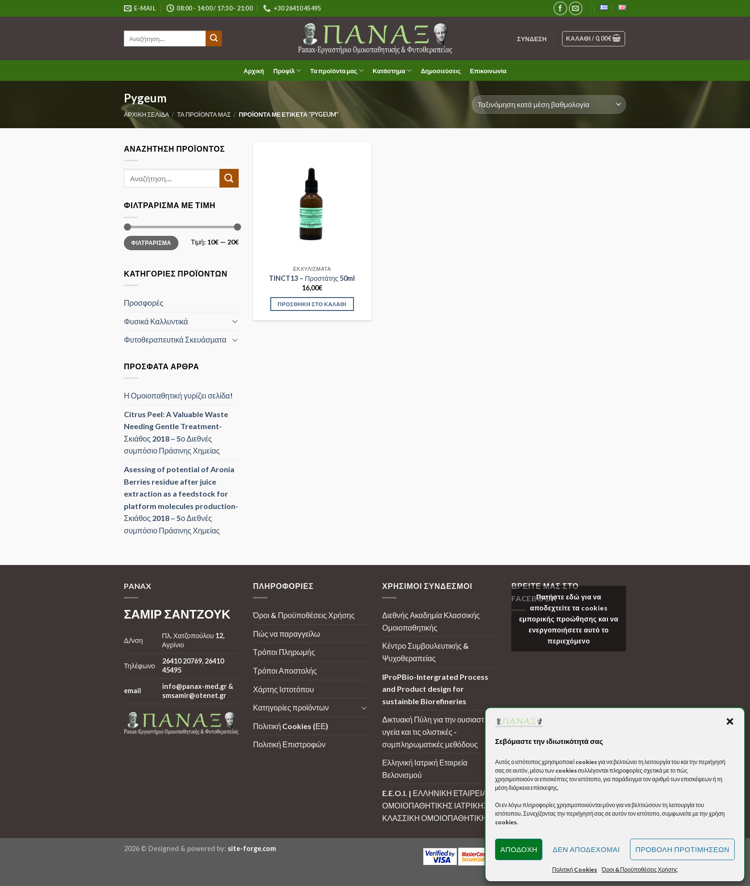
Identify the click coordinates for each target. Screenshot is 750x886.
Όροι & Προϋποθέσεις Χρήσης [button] (640, 869)
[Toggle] (235, 321)
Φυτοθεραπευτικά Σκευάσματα (175, 339)
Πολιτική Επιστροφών (289, 744)
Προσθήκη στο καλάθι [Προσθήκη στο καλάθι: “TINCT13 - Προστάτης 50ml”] (312, 304)
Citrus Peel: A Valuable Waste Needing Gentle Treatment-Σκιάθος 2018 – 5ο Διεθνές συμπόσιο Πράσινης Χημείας (176, 432)
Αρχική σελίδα (146, 114)
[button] (730, 721)
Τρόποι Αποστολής (285, 670)
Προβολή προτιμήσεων (682, 849)
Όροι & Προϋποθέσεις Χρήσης (303, 615)
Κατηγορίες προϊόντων (291, 707)
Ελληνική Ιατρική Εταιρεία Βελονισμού (424, 768)
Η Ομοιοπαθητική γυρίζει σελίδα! (178, 395)
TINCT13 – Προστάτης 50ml (312, 278)
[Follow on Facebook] (560, 8)
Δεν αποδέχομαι (586, 849)
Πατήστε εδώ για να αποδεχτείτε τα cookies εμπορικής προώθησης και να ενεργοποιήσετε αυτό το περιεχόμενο (568, 618)
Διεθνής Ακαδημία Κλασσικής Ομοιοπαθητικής (431, 621)
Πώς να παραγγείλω (286, 633)
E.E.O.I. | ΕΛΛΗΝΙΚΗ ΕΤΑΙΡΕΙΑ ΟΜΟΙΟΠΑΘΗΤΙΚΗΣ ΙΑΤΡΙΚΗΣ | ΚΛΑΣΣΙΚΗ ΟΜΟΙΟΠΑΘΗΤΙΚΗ (437, 805)
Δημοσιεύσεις (441, 71)
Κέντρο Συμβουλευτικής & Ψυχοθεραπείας (425, 652)
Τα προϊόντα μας (337, 70)
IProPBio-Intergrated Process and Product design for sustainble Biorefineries (435, 689)
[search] (165, 38)
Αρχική (253, 71)
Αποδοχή (519, 849)
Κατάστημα (392, 70)
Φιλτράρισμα (151, 242)
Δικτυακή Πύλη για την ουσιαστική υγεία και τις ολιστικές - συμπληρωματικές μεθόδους (438, 731)
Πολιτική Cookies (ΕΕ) (290, 726)
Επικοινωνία (488, 71)
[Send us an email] (576, 8)
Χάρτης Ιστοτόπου (283, 689)
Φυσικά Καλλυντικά (156, 320)
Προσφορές (144, 302)
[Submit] (214, 39)
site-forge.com (252, 848)
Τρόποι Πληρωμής (284, 651)
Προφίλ (287, 70)
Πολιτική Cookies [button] (574, 869)
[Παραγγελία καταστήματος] (549, 104)
